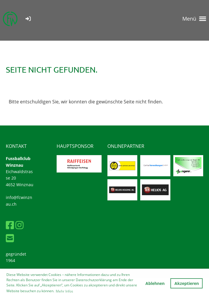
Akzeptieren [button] (186, 283)
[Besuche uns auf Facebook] (10, 225)
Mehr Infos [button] (64, 291)
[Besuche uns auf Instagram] (19, 225)
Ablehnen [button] (155, 283)
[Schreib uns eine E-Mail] (10, 238)
